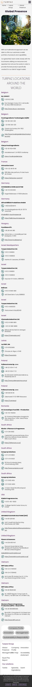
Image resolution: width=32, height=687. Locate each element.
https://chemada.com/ (12, 335)
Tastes (4, 668)
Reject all (15, 684)
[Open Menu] (29, 2)
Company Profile (15, 649)
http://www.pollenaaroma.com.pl (16, 381)
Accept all (8, 684)
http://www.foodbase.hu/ (13, 240)
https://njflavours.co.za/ (13, 443)
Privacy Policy (16, 682)
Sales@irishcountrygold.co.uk (11, 553)
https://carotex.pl (10, 401)
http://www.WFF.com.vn (12, 620)
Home (4, 5)
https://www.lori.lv (10, 355)
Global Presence (5, 649)
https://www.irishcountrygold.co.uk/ (16, 557)
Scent (23, 668)
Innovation (25, 648)
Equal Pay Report (6, 659)
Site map (14, 653)
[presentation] (16, 30)
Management (6, 653)
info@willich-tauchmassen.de (11, 215)
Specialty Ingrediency (15, 669)
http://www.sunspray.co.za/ (14, 468)
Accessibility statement (25, 654)
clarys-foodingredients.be (13, 156)
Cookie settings (22, 684)
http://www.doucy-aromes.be (15, 109)
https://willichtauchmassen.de (15, 218)
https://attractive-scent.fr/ (13, 178)
